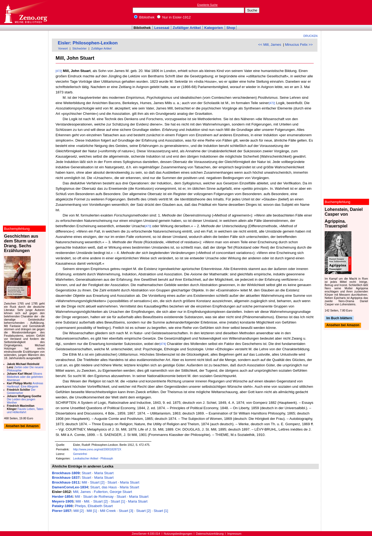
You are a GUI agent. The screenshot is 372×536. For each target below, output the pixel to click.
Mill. (87, 501)
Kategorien (213, 28)
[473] (148, 226)
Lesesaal (161, 28)
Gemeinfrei (80, 453)
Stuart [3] (126, 511)
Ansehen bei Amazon (342, 325)
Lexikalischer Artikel (85, 458)
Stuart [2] (97, 482)
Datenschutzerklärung (210, 533)
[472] (59, 71)
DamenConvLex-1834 (70, 487)
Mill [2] (78, 511)
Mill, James (82, 492)
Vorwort (63, 48)
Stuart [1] (118, 501)
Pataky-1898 (62, 506)
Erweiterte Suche (207, 4)
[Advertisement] (347, 12)
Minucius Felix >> (299, 45)
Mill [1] (92, 511)
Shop (230, 28)
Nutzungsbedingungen (178, 533)
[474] (163, 343)
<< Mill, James (269, 45)
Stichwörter (79, 48)
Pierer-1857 (61, 511)
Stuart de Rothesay (98, 497)
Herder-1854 (62, 497)
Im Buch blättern (339, 318)
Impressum (234, 533)
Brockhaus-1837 (65, 478)
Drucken (311, 35)
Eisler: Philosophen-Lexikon (88, 42)
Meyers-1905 (62, 501)
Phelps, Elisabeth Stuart (94, 506)
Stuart (86, 473)
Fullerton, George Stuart (113, 492)
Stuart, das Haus (103, 487)
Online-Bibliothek (25, 12)
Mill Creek (108, 511)
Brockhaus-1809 (65, 473)
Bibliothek (144, 17)
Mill (84, 482)
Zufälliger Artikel (187, 28)
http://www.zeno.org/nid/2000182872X (97, 449)
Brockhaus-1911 (65, 482)
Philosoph (107, 458)
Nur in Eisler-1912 (174, 17)
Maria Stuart (104, 473)
